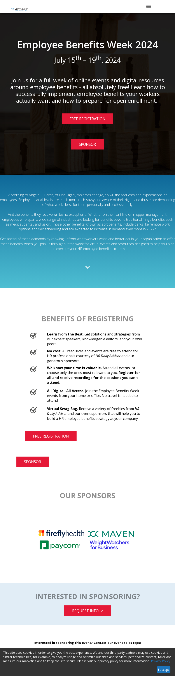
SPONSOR (87, 144)
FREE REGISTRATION (83, 120)
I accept (163, 669)
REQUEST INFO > (87, 610)
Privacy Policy (160, 661)
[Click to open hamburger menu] (148, 6)
